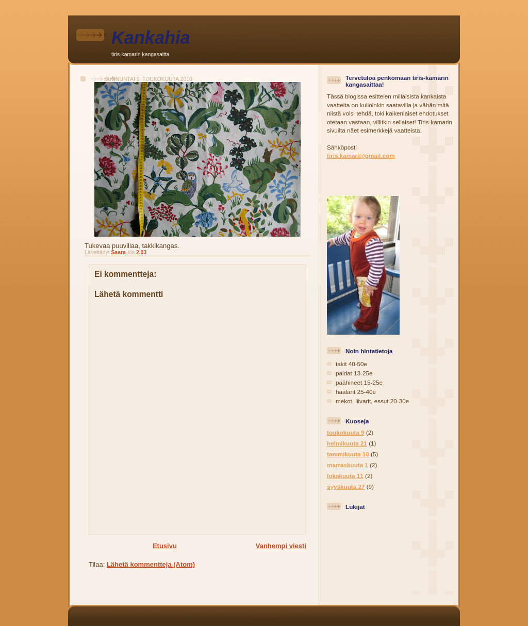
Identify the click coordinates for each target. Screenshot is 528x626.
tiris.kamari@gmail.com (361, 155)
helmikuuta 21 (347, 443)
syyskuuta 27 (346, 486)
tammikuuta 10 (348, 454)
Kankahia (150, 37)
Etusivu (165, 546)
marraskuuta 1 (347, 465)
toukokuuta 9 (346, 432)
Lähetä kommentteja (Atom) (151, 564)
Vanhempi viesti (281, 546)
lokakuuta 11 (345, 475)
